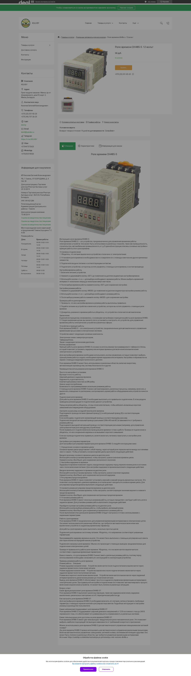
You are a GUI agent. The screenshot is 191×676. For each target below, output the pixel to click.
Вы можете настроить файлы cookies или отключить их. (94, 664)
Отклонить (106, 669)
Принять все (88, 669)
